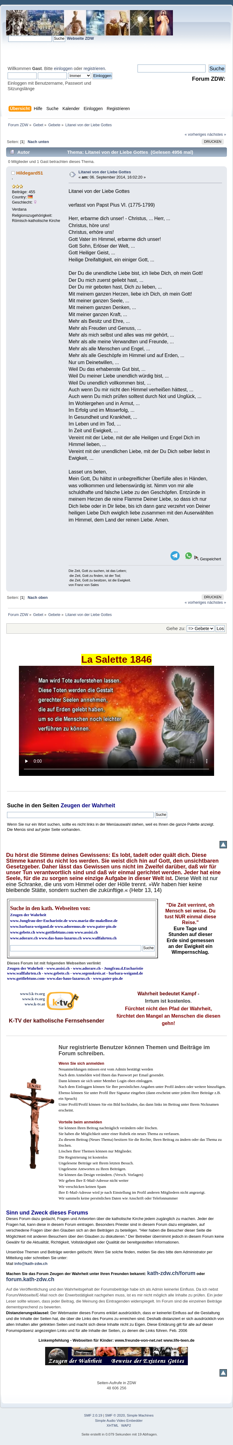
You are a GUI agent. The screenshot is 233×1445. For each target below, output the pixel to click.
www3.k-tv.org (32, 993)
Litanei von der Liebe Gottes (104, 172)
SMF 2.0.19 (93, 1415)
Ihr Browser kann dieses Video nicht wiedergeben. (116, 721)
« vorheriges (195, 134)
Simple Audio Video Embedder (119, 1420)
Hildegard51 (29, 172)
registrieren (94, 68)
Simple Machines (140, 1415)
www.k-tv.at (35, 1004)
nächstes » (216, 134)
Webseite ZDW (80, 38)
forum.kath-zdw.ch (30, 1279)
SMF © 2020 (115, 1415)
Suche (15, 805)
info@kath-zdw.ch (31, 1263)
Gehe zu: (176, 628)
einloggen (63, 68)
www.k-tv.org (33, 999)
